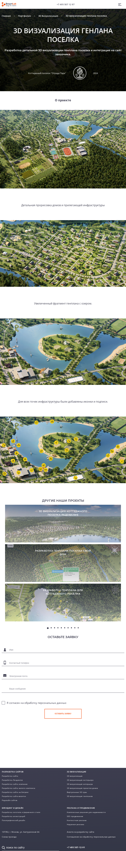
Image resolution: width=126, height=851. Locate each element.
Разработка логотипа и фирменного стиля (21, 812)
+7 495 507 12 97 (66, 4)
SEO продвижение (75, 816)
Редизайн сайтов (9, 800)
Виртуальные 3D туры (77, 792)
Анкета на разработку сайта (80, 832)
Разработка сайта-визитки (14, 796)
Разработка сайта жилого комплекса (18, 788)
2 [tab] (51, 646)
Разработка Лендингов (12, 780)
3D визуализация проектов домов (82, 788)
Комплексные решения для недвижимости (86, 812)
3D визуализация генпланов (80, 796)
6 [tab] (64, 646)
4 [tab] (57, 646)
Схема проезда (9, 837)
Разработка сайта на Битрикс (15, 792)
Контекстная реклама (77, 820)
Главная (6, 15)
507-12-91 (76, 847)
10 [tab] (78, 646)
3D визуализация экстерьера (80, 780)
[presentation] (70, 746)
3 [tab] (54, 646)
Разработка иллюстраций (13, 816)
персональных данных (52, 721)
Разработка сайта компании (15, 784)
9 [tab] (74, 646)
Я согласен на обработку (36, 721)
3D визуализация (75, 776)
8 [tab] (71, 646)
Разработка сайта (10, 776)
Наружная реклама (75, 824)
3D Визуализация (50, 15)
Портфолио (26, 15)
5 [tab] (61, 646)
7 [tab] (68, 646)
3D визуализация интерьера (80, 784)
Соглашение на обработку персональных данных (91, 837)
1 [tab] (48, 646)
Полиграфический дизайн (13, 820)
